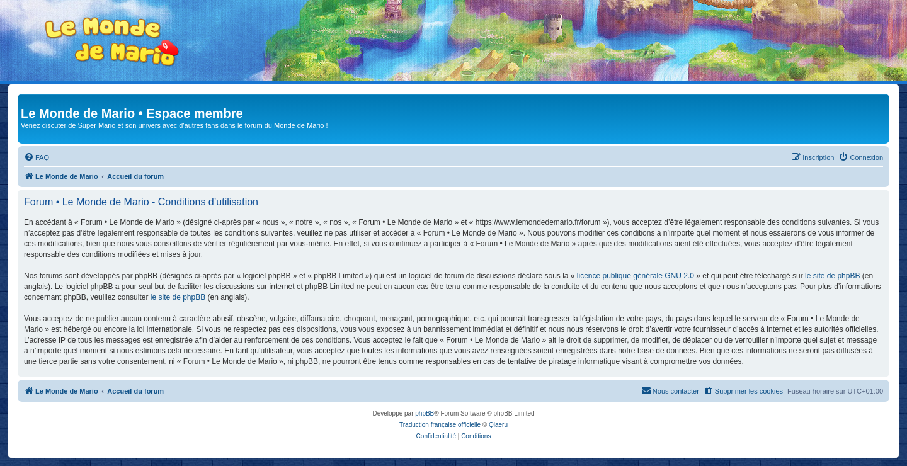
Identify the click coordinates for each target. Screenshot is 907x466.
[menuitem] (36, 157)
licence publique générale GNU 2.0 (635, 275)
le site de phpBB (832, 275)
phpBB (424, 413)
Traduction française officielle (440, 424)
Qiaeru (498, 424)
